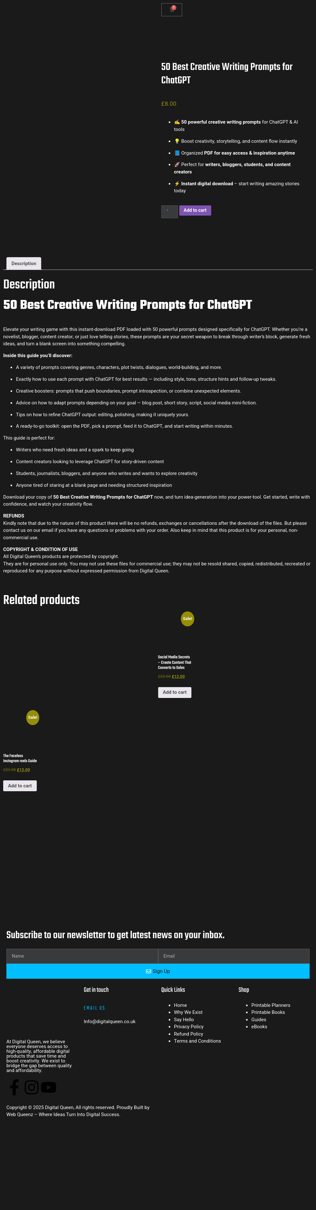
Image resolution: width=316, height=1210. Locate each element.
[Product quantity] (170, 211)
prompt (76, 379)
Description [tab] (24, 263)
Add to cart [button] (175, 692)
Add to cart (197, 210)
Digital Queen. (154, 571)
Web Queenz (19, 1062)
